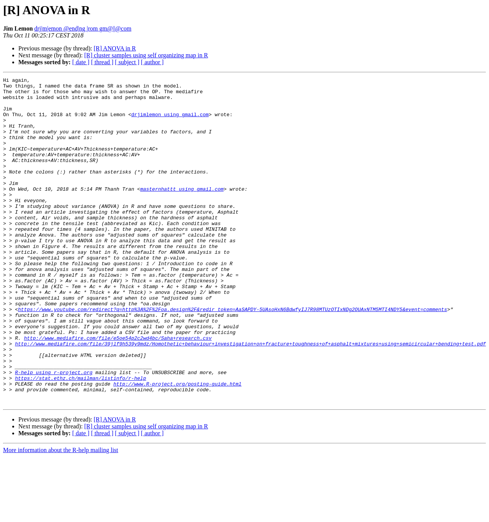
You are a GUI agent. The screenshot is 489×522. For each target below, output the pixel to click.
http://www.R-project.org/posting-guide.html (177, 445)
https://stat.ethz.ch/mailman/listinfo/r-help (80, 438)
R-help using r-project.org (53, 431)
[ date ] (80, 62)
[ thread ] (102, 62)
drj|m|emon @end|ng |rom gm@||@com (82, 28)
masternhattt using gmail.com (181, 211)
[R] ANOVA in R (115, 48)
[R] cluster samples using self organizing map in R (146, 55)
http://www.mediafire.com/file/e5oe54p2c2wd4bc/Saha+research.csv (118, 390)
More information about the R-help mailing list (60, 515)
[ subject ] (127, 62)
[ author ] (152, 62)
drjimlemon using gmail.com (170, 122)
